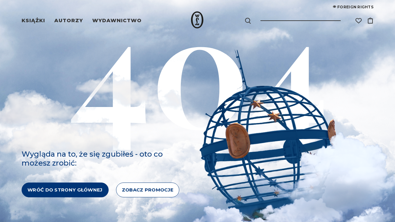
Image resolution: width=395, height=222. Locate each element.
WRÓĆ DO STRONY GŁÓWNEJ (65, 190)
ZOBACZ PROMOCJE (148, 190)
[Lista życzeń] (359, 21)
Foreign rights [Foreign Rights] (353, 7)
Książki (34, 20)
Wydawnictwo (117, 20)
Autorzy (69, 20)
